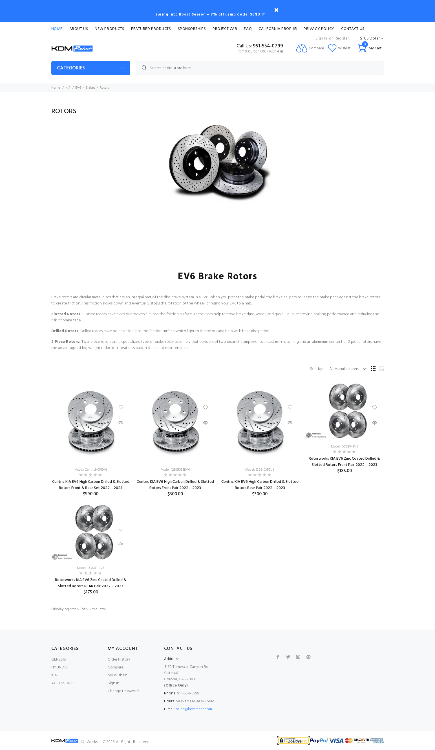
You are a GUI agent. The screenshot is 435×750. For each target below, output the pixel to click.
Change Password (123, 691)
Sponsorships (192, 29)
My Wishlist (117, 675)
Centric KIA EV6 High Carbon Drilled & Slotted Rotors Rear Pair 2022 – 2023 (260, 485)
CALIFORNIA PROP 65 (278, 29)
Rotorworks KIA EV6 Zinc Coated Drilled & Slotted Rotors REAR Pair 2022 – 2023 (90, 583)
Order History (119, 659)
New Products (109, 29)
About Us (78, 29)
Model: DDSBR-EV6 (90, 568)
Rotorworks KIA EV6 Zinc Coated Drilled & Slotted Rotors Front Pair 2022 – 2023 (344, 461)
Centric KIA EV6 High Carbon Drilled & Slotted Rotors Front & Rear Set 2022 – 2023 (90, 485)
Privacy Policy (319, 29)
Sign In (321, 38)
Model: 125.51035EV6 (259, 470)
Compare (115, 667)
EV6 (78, 88)
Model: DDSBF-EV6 (344, 446)
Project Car (225, 29)
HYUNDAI (59, 667)
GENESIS (58, 659)
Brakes (90, 88)
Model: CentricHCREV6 (90, 470)
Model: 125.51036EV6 (175, 470)
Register (342, 38)
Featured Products (151, 29)
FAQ (248, 29)
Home (57, 29)
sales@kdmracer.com (194, 709)
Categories (71, 68)
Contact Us (353, 29)
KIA (67, 88)
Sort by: (317, 369)
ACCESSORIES (63, 683)
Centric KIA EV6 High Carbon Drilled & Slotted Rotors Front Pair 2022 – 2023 (175, 485)
